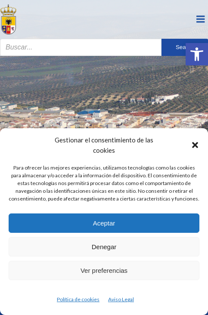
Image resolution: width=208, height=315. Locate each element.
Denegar (104, 246)
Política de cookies (78, 299)
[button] (197, 54)
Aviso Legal (121, 299)
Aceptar (104, 223)
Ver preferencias (104, 270)
